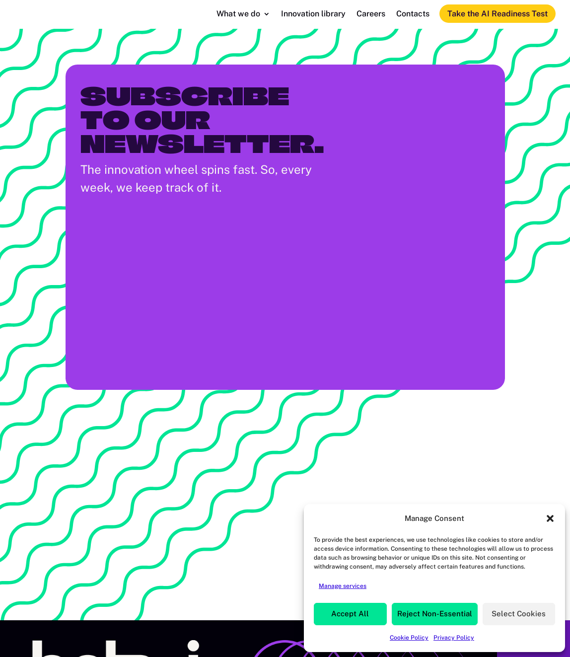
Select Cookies (519, 613)
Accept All (350, 613)
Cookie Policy (409, 637)
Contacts (412, 14)
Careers (370, 14)
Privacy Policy (453, 637)
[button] (550, 518)
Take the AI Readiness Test (497, 13)
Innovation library (313, 14)
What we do (238, 14)
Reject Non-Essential (434, 613)
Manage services (342, 586)
